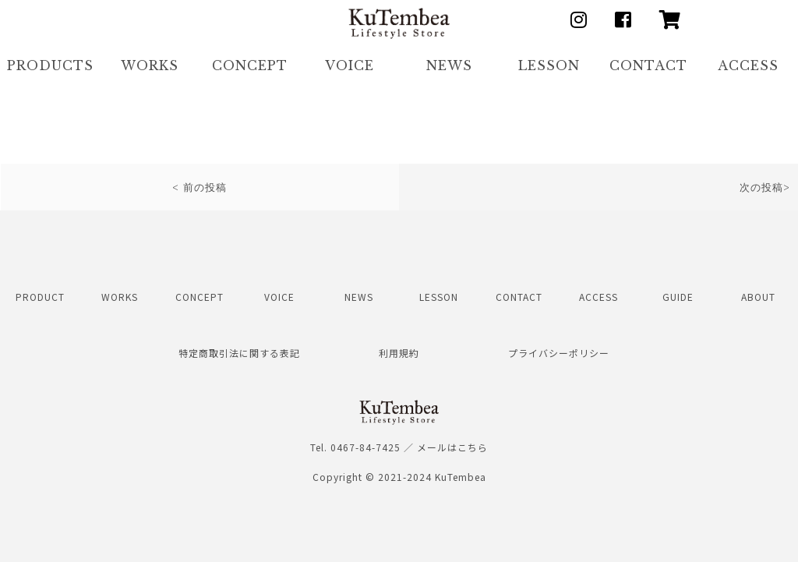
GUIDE (678, 296)
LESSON (549, 65)
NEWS (449, 65)
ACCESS (748, 65)
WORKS (149, 65)
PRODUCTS (50, 65)
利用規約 (399, 352)
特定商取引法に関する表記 (239, 352)
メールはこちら (452, 447)
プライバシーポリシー (558, 352)
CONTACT (648, 65)
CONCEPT (250, 65)
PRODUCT (40, 296)
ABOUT (758, 296)
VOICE (349, 65)
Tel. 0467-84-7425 (355, 447)
